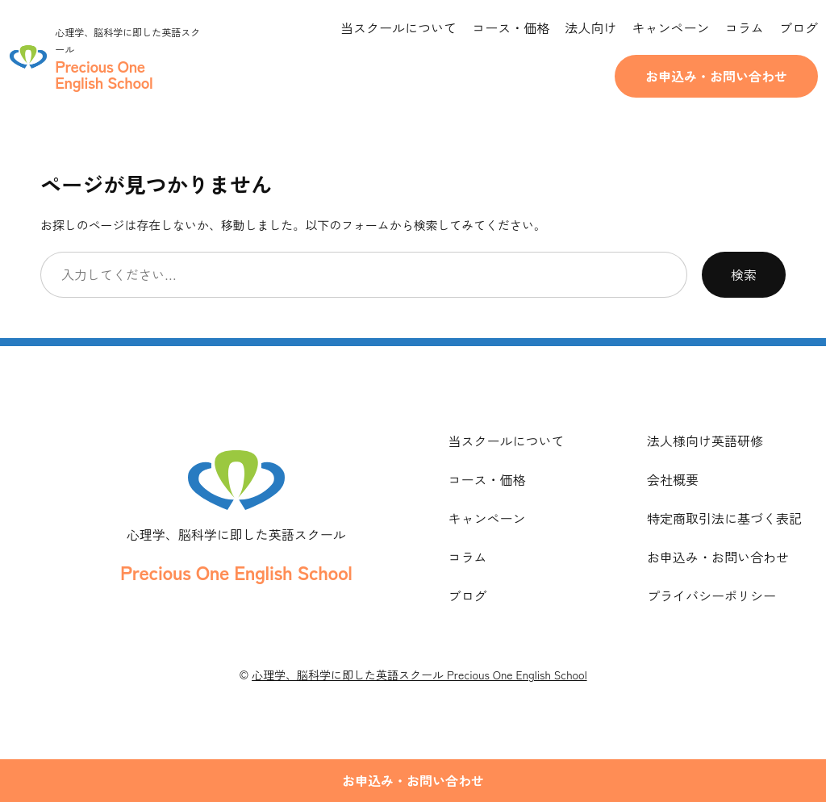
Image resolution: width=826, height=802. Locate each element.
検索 (744, 274)
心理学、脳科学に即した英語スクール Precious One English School (419, 674)
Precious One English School (236, 572)
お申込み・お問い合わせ (716, 76)
